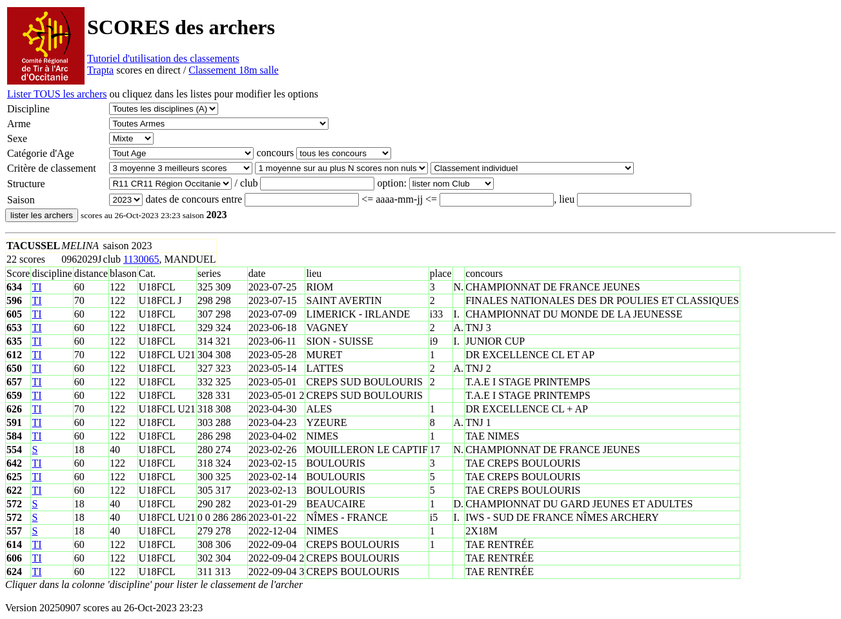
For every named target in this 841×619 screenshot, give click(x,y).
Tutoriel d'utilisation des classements (163, 58)
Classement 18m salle (233, 70)
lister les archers (41, 215)
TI (36, 286)
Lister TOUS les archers (56, 93)
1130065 (141, 259)
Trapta (100, 70)
